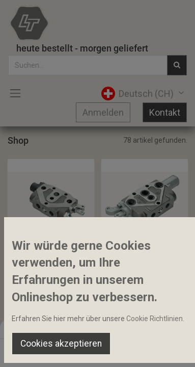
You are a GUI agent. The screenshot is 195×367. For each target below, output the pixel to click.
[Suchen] (65, 350)
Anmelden (103, 112)
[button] (40, 228)
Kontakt (164, 112)
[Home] (33, 350)
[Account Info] (161, 350)
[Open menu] (98, 352)
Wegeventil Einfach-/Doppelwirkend (51, 250)
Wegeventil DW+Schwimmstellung (144, 250)
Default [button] (148, 329)
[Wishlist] (129, 350)
